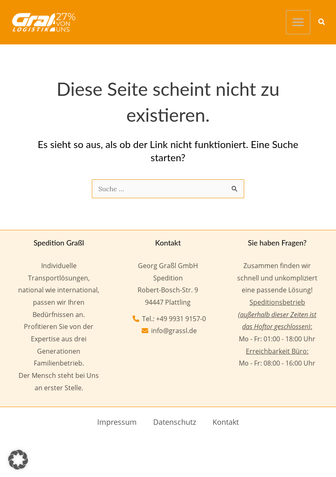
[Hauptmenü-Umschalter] (298, 21)
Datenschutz (174, 421)
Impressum (117, 421)
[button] (322, 22)
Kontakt (225, 421)
